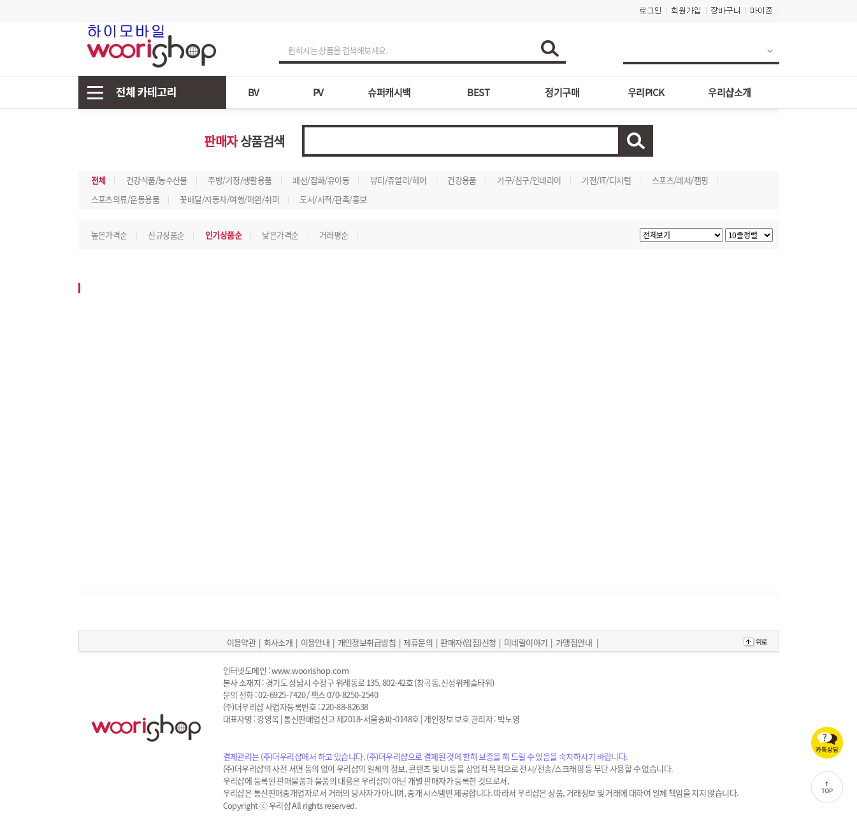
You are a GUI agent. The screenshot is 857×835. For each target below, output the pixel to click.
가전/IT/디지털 (606, 180)
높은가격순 (109, 235)
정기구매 (562, 92)
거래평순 (334, 235)
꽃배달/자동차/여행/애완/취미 (229, 199)
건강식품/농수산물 (156, 180)
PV (318, 92)
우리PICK (646, 92)
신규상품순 (166, 235)
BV (253, 92)
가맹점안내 (574, 642)
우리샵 (280, 805)
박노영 (508, 719)
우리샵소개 (729, 92)
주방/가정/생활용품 (240, 180)
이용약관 (241, 642)
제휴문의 (418, 642)
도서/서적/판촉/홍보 (332, 199)
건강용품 (462, 180)
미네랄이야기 (526, 642)
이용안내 (315, 642)
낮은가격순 (280, 235)
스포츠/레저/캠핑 (680, 180)
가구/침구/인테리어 (529, 180)
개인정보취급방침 (367, 642)
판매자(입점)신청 (468, 642)
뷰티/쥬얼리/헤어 (398, 180)
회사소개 (278, 642)
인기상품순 (223, 235)
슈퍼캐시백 (389, 92)
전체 (98, 180)
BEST (478, 92)
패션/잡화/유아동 (320, 180)
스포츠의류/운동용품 (125, 199)
